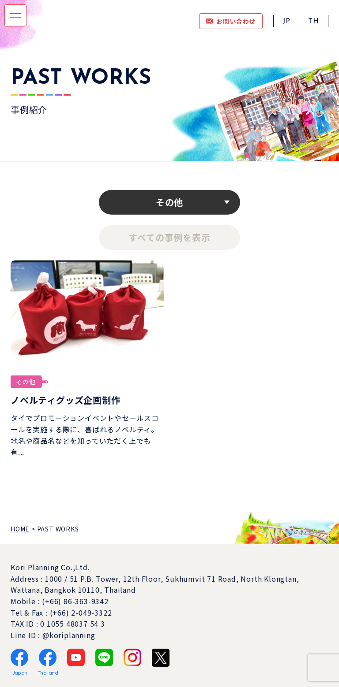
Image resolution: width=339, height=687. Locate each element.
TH (313, 21)
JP (286, 21)
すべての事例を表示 (169, 237)
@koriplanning (68, 635)
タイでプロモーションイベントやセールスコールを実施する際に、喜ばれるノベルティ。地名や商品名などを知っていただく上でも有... (85, 434)
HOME (20, 528)
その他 (169, 202)
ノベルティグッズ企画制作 (66, 400)
